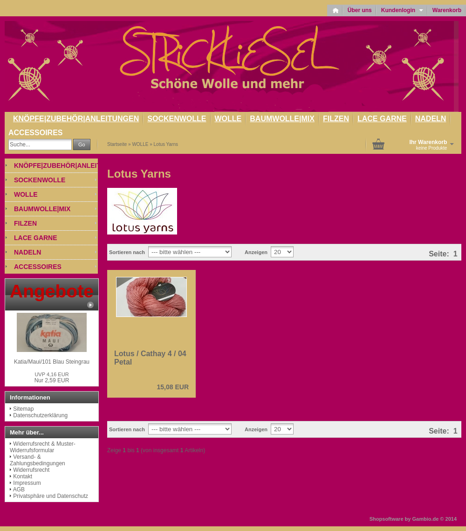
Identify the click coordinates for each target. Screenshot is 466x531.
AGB (19, 489)
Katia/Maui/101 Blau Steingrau (51, 362)
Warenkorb (446, 10)
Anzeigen (256, 252)
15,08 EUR (173, 387)
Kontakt (22, 476)
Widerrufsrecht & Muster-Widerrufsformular (42, 447)
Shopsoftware (387, 519)
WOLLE (228, 119)
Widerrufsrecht (31, 470)
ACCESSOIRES (35, 133)
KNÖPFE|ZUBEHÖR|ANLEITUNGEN (76, 119)
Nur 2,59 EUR (51, 378)
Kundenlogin (402, 10)
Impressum (27, 483)
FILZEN (336, 119)
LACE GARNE (382, 119)
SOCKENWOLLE (176, 119)
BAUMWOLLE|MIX (282, 119)
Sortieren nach (127, 252)
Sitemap (23, 409)
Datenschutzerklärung (40, 415)
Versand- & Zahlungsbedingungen (37, 460)
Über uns (360, 10)
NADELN (430, 119)
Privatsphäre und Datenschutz (50, 496)
